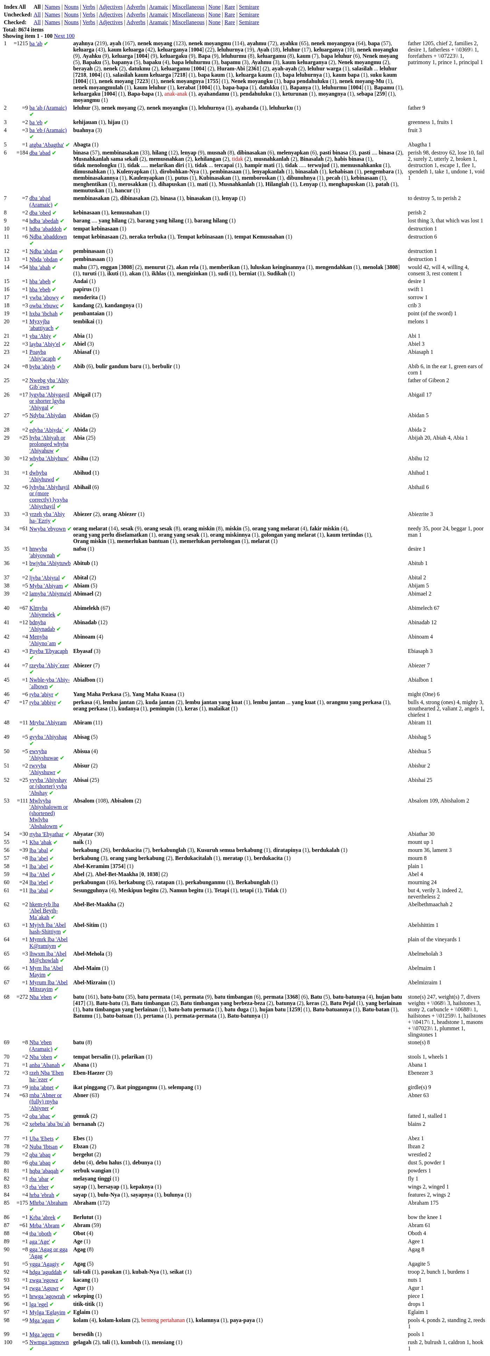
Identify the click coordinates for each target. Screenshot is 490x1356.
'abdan (43, 251)
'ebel (38, 883)
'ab (35, 44)
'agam (41, 1320)
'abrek (42, 1217)
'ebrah (41, 1195)
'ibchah (43, 314)
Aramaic (158, 7)
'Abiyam (46, 586)
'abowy (44, 298)
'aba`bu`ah (49, 1124)
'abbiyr (42, 702)
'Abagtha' (46, 145)
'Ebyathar (46, 834)
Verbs (89, 7)
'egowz (43, 1280)
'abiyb (42, 367)
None (214, 7)
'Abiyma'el (50, 594)
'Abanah (44, 1065)
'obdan (43, 259)
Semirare (249, 7)
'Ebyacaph (48, 651)
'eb (35, 122)
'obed (40, 213)
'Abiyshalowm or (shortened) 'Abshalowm (48, 813)
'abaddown (48, 237)
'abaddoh (45, 229)
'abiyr (41, 694)
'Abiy (40, 336)
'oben (40, 1057)
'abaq (39, 1155)
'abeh (39, 281)
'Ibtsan (43, 1147)
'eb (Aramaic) (48, 130)
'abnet (41, 1087)
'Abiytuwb (50, 563)
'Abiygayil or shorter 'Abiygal (49, 401)
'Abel (39, 874)
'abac (39, 1116)
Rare (230, 7)
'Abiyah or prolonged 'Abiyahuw (49, 444)
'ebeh (39, 289)
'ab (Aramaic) (48, 108)
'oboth (40, 1234)
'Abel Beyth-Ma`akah (44, 910)
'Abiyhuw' (49, 458)
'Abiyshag (48, 737)
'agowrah (47, 1296)
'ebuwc (43, 306)
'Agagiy (44, 1264)
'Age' (39, 1242)
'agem (41, 1334)
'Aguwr (43, 1288)
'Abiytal (44, 578)
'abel (38, 858)
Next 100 (64, 36)
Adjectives (111, 7)
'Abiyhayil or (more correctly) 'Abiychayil (49, 496)
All (37, 15)
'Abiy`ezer (49, 665)
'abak (40, 842)
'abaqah (43, 1171)
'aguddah (45, 1272)
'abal (38, 850)
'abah (39, 267)
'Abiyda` (46, 430)
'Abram (44, 1225)
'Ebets (41, 1139)
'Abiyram (47, 722)
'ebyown (47, 529)
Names (52, 7)
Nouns (71, 7)
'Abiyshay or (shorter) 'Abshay (48, 786)
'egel (38, 1304)
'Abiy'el (44, 344)
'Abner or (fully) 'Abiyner (45, 1101)
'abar (39, 1179)
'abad (39, 153)
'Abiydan (47, 415)
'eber (39, 1187)
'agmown (49, 1342)
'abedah (43, 221)
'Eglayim (47, 1312)
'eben (40, 997)
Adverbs (135, 7)
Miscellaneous (188, 7)
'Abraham (48, 1203)
